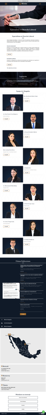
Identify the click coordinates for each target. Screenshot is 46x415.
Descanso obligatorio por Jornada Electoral (28, 291)
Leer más (22, 271)
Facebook (23, 405)
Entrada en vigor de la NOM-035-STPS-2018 (28, 283)
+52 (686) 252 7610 (25, 1)
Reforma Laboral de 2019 (25, 304)
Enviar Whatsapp (23, 401)
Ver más (23, 314)
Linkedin (23, 409)
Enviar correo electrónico (23, 397)
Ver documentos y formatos (23, 83)
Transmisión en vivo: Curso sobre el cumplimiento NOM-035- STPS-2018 (31, 275)
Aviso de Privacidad (23, 413)
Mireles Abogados (8, 319)
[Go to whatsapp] (43, 412)
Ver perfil (26, 136)
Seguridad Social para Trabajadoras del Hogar (28, 299)
